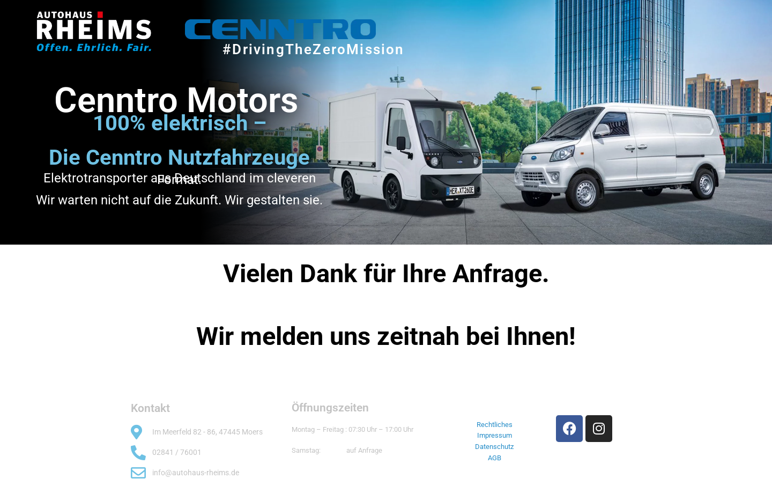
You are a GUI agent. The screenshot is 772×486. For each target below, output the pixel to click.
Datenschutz (494, 447)
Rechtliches (495, 425)
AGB (494, 458)
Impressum (494, 435)
